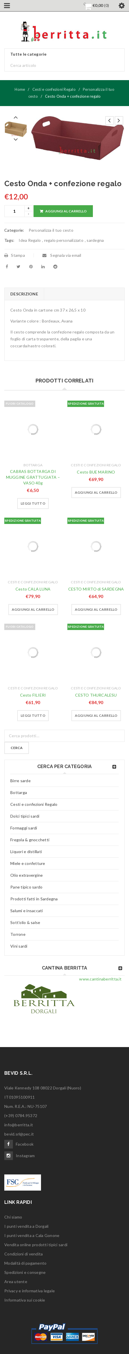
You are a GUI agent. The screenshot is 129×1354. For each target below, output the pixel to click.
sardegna (95, 240)
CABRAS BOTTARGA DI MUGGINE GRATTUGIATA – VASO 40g (33, 477)
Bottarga (33, 465)
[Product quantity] (14, 211)
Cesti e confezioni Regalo (54, 89)
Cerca (17, 748)
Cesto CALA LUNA (32, 589)
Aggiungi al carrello (66, 211)
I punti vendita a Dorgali (26, 1226)
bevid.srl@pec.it (19, 1134)
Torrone (18, 934)
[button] (96, 492)
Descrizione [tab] (24, 293)
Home (20, 89)
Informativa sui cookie (24, 1300)
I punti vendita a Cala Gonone (31, 1235)
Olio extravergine (26, 875)
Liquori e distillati (26, 851)
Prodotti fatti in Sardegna (34, 898)
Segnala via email (61, 255)
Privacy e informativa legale (29, 1290)
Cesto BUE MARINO (96, 471)
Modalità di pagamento (25, 1263)
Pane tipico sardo (26, 887)
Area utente (15, 1281)
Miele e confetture (27, 863)
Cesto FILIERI (33, 695)
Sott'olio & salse (25, 922)
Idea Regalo (30, 240)
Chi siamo (13, 1217)
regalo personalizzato (63, 240)
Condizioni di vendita (23, 1253)
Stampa (14, 255)
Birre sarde (20, 780)
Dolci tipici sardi (25, 816)
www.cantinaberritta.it (100, 978)
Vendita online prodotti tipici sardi (35, 1244)
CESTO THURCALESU (96, 695)
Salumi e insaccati (26, 910)
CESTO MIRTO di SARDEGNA (96, 589)
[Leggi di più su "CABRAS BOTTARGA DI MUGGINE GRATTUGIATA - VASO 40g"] (33, 503)
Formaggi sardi (23, 827)
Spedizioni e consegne (25, 1272)
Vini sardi (19, 946)
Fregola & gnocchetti (29, 839)
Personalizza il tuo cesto (51, 230)
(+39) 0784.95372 (20, 1115)
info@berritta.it (18, 1124)
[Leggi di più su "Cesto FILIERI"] (33, 715)
